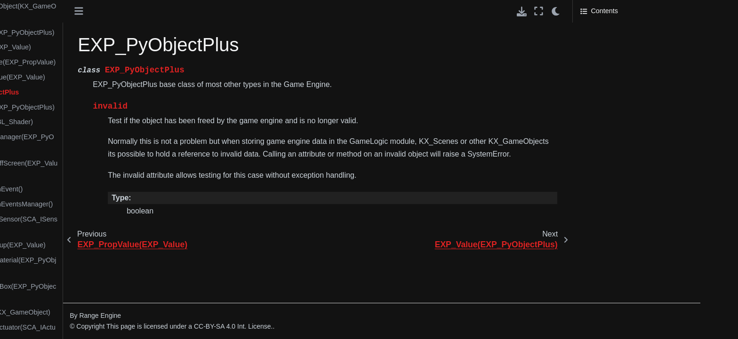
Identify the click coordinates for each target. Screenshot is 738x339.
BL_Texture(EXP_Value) (101, 47)
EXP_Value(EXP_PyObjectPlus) (113, 107)
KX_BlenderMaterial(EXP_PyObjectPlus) (114, 265)
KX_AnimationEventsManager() (112, 204)
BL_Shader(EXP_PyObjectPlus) (113, 32)
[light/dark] (556, 11)
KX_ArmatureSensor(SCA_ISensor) (114, 224)
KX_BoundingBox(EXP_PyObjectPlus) (114, 292)
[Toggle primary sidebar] (186, 11)
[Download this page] (521, 11)
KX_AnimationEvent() (97, 189)
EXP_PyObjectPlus (95, 92)
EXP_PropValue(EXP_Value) (108, 77)
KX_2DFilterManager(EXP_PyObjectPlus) (113, 142)
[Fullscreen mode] (538, 11)
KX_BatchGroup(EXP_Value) (108, 245)
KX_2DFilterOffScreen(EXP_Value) (114, 168)
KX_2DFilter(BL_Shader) (102, 122)
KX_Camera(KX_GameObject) (111, 312)
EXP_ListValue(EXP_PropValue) (113, 62)
